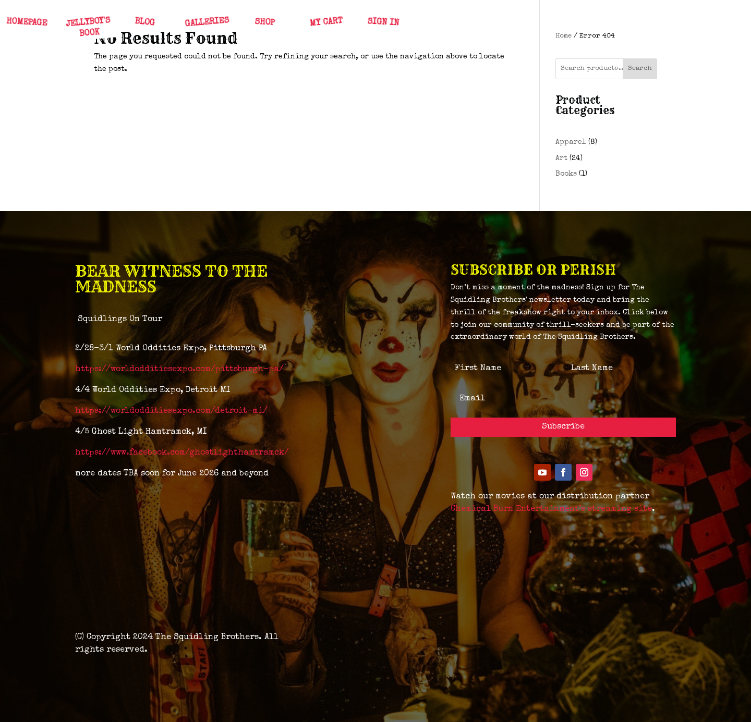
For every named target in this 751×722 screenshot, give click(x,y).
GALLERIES (207, 23)
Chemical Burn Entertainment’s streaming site (551, 509)
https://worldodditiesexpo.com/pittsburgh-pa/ (179, 369)
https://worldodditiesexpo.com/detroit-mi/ (171, 411)
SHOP (264, 23)
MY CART (326, 23)
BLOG (144, 23)
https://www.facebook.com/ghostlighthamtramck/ (182, 453)
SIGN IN (383, 23)
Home (563, 36)
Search (640, 68)
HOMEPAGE (26, 23)
